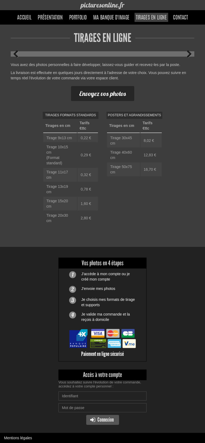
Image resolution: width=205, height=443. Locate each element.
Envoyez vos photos (102, 94)
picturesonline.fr (102, 5)
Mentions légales (18, 438)
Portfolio (78, 18)
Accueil (24, 18)
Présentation (50, 18)
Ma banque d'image (111, 18)
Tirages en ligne (151, 18)
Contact (180, 18)
